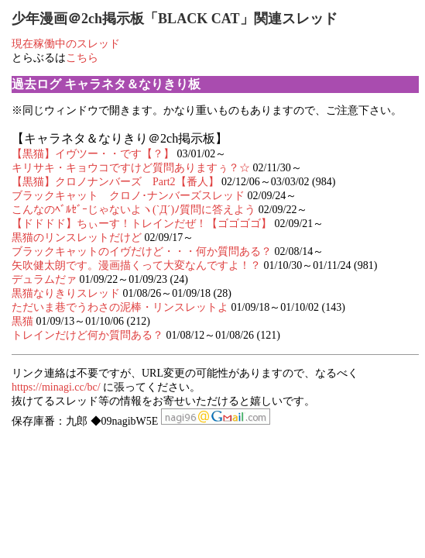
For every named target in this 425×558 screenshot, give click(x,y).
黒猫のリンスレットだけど (77, 237)
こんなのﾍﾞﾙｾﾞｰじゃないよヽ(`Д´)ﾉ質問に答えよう (133, 209)
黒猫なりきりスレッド (67, 293)
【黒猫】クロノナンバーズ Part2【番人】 (115, 182)
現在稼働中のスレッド (66, 44)
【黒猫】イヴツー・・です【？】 (93, 154)
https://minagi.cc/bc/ (56, 387)
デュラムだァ (44, 279)
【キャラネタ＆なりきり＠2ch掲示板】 (120, 138)
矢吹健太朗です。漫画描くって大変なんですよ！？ (138, 265)
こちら (82, 58)
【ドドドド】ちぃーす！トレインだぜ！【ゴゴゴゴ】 (142, 223)
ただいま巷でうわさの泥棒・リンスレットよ (120, 307)
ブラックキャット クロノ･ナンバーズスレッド (130, 196)
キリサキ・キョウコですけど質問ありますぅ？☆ (131, 168)
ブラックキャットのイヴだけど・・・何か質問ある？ (142, 251)
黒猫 (22, 321)
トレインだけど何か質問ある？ (89, 335)
